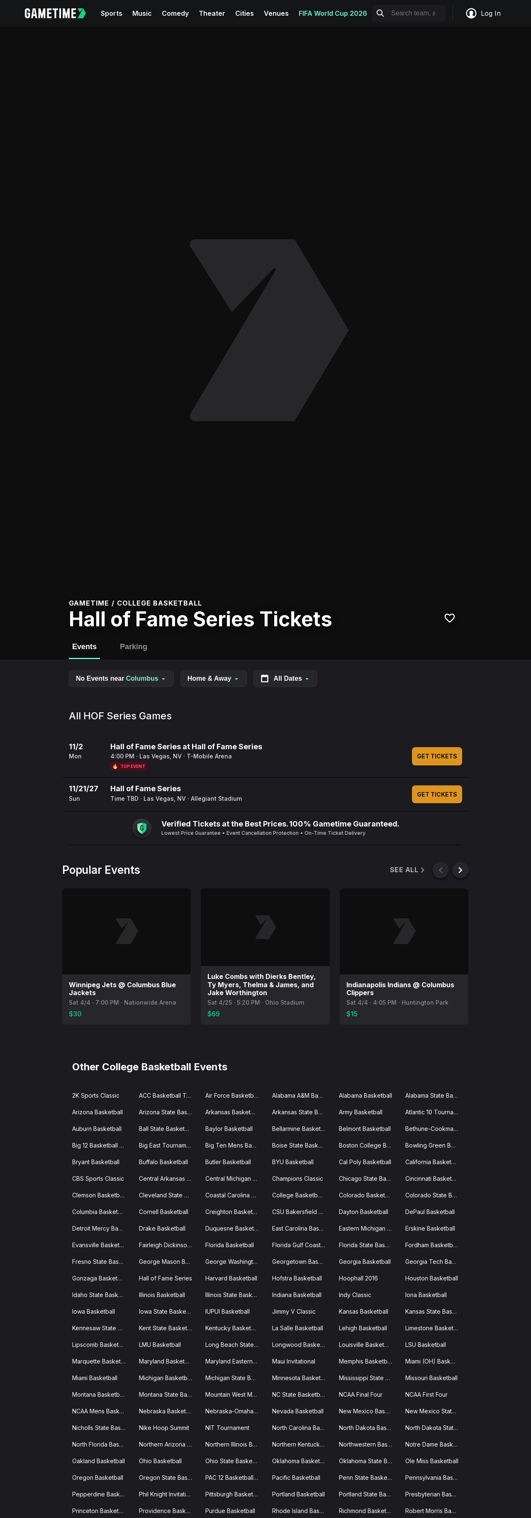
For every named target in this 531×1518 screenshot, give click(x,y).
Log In (483, 13)
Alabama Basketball (365, 1095)
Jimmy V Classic (294, 1311)
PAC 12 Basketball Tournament (235, 1477)
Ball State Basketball (166, 1128)
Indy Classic (355, 1294)
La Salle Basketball (297, 1328)
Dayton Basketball (363, 1211)
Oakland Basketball (98, 1460)
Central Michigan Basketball (235, 1178)
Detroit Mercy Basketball (102, 1228)
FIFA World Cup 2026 (333, 13)
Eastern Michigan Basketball (369, 1228)
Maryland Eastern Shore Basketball (235, 1361)
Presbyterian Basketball (435, 1494)
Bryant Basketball (95, 1161)
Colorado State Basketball (435, 1195)
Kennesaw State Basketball (102, 1328)
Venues (276, 13)
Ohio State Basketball (234, 1460)
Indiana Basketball (297, 1294)
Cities (244, 13)
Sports (111, 13)
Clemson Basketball (99, 1195)
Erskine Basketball (430, 1228)
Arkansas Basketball (232, 1112)
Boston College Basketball (369, 1145)
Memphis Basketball (366, 1361)
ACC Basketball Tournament (169, 1095)
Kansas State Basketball (435, 1311)
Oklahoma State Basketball (369, 1460)
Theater (212, 13)
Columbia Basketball (99, 1211)
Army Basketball (360, 1112)
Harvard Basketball (231, 1278)
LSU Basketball (425, 1344)
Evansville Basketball (100, 1244)
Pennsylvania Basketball (435, 1477)
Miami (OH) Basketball (435, 1361)
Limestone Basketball (434, 1328)
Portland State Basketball (369, 1494)
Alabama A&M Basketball (302, 1095)
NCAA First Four (426, 1394)
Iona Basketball (426, 1294)
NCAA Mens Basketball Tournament (102, 1411)
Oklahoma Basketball (300, 1460)
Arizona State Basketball (169, 1112)
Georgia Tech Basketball (435, 1261)
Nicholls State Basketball (102, 1427)
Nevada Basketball (298, 1411)
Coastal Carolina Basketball (235, 1195)
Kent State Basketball (168, 1328)
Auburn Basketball (97, 1128)
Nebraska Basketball (167, 1411)
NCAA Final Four (360, 1394)
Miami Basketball (94, 1377)
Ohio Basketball (160, 1460)
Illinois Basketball (162, 1294)
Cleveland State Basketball (169, 1195)
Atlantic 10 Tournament (435, 1112)
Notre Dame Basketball (435, 1444)
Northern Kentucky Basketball (302, 1444)
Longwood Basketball (301, 1344)
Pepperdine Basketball (102, 1494)
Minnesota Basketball (301, 1377)
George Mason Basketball (169, 1261)
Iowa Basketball (93, 1311)
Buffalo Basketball (163, 1161)
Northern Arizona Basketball (169, 1444)
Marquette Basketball (101, 1361)
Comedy (175, 13)
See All (408, 870)
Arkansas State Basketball (302, 1112)
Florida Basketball (229, 1244)
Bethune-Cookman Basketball (435, 1128)
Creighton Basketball (233, 1211)
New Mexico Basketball (369, 1411)
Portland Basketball (298, 1494)
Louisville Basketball (366, 1344)
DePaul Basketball (430, 1211)
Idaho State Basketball (102, 1294)
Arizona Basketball (97, 1112)
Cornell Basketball (163, 1211)
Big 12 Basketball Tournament (102, 1145)
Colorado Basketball (367, 1195)
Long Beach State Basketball (235, 1344)
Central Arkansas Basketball (169, 1178)
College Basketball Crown (302, 1195)
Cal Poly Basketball (365, 1161)
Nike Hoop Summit (164, 1427)
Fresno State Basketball (102, 1261)
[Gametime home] (60, 13)
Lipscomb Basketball (100, 1344)
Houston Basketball (431, 1278)
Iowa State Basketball (168, 1311)
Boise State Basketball (302, 1145)
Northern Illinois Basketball (235, 1444)
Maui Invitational (293, 1361)
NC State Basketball (299, 1394)
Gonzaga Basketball (99, 1278)
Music (142, 13)
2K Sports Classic (95, 1095)
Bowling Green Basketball (435, 1145)
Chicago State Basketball (369, 1178)
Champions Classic (297, 1178)
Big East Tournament (167, 1145)
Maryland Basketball (166, 1361)
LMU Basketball (160, 1344)
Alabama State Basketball (435, 1095)
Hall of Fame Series (165, 1278)
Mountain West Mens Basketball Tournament (235, 1394)
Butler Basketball (228, 1161)
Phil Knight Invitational (168, 1494)
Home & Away (214, 678)
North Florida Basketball (102, 1444)
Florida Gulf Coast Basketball (302, 1244)
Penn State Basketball (369, 1477)
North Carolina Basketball (302, 1427)
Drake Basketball (162, 1228)
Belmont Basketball (365, 1128)
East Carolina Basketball (302, 1228)
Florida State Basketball (369, 1244)
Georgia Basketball (365, 1261)
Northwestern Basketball (369, 1444)
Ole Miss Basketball (431, 1460)
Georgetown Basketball (302, 1261)
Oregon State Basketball (169, 1477)
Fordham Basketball (432, 1244)
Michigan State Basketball (235, 1377)
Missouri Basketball (431, 1377)
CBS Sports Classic (98, 1178)
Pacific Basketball (296, 1477)
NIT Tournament (227, 1427)
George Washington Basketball (235, 1261)
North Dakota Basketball (369, 1427)
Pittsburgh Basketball (234, 1494)
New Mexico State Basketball (435, 1411)
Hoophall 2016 (358, 1278)
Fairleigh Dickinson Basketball (169, 1244)
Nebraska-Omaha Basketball (235, 1411)
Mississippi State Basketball (369, 1377)
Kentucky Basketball (233, 1328)
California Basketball (433, 1161)
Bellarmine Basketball (301, 1128)
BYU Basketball (293, 1161)
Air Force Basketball (232, 1095)
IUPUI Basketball (227, 1311)
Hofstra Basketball (297, 1278)
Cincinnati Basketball (433, 1178)
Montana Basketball (99, 1394)
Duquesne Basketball (234, 1228)
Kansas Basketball (363, 1311)
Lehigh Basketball (363, 1328)
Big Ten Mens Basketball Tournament (235, 1145)
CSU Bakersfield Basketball (302, 1211)
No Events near (121, 678)
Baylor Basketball (229, 1128)
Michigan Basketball (166, 1377)
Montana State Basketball (169, 1394)
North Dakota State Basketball (435, 1427)
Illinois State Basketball (235, 1294)
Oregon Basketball (97, 1477)
